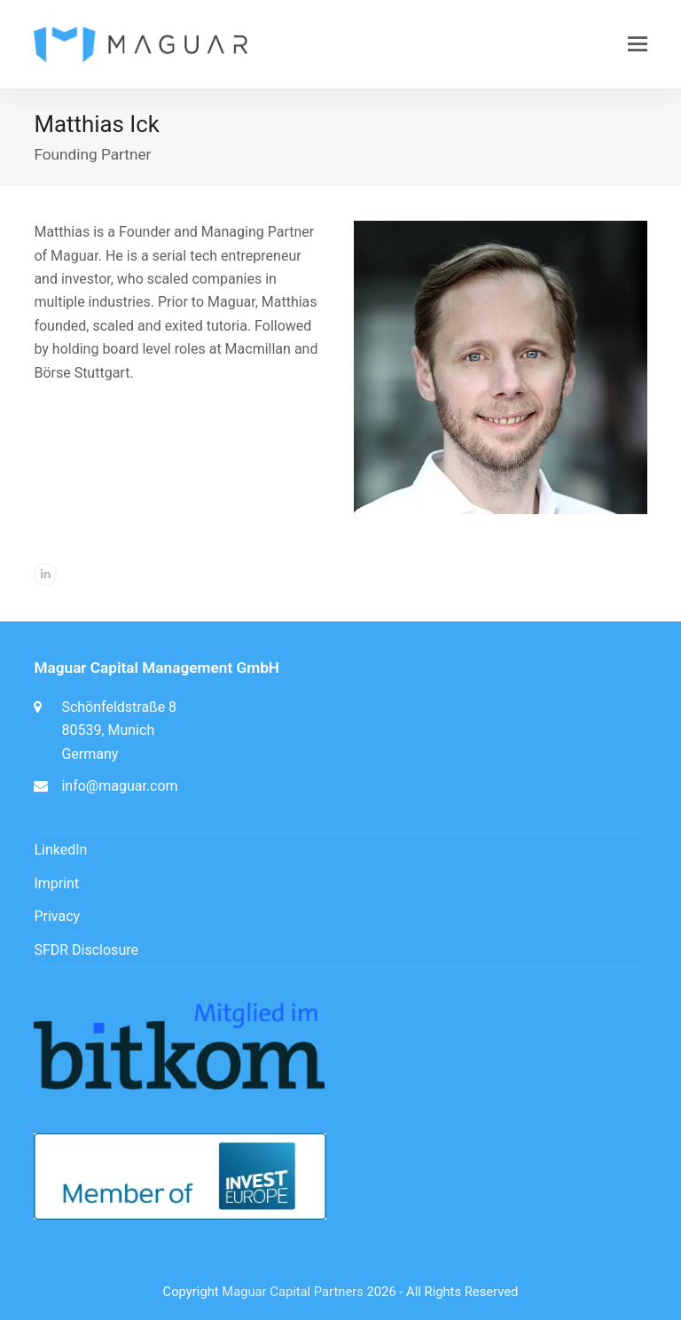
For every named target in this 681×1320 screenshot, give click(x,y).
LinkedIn (60, 849)
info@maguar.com (119, 785)
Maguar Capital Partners (293, 1292)
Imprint (56, 883)
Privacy (57, 916)
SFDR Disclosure (86, 949)
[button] (637, 44)
